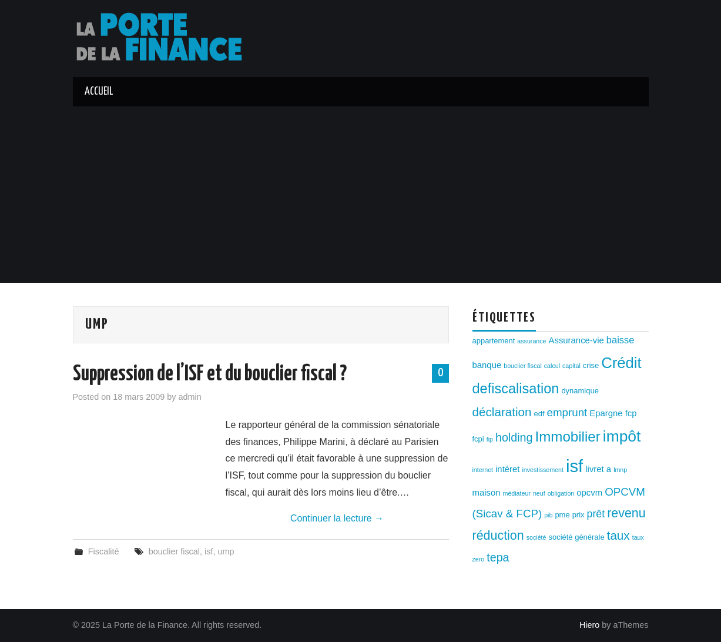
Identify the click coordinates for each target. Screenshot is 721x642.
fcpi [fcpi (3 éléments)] (478, 438)
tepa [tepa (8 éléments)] (498, 557)
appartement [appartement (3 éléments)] (493, 340)
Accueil (99, 91)
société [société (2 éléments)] (536, 537)
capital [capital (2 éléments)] (571, 365)
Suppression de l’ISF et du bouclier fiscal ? (210, 374)
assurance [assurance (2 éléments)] (531, 341)
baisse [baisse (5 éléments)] (620, 340)
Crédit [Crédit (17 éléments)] (621, 363)
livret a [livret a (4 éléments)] (598, 469)
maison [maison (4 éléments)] (486, 492)
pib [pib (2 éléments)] (548, 515)
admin (190, 397)
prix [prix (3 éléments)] (578, 514)
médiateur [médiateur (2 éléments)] (517, 493)
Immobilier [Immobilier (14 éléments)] (568, 436)
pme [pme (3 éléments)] (562, 514)
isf (208, 551)
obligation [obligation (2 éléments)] (561, 493)
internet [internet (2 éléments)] (483, 469)
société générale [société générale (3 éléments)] (576, 537)
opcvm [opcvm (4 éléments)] (589, 492)
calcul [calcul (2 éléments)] (552, 365)
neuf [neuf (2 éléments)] (539, 493)
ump (225, 551)
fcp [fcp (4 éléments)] (631, 413)
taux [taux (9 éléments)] (618, 535)
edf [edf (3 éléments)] (539, 413)
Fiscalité (103, 551)
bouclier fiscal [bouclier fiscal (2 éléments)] (523, 365)
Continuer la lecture (337, 518)
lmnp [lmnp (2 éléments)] (620, 469)
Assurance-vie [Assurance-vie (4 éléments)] (576, 340)
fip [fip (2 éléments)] (490, 439)
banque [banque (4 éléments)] (487, 365)
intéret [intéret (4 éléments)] (507, 469)
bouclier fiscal (174, 551)
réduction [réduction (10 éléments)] (498, 536)
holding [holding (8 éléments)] (514, 437)
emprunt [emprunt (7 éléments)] (567, 412)
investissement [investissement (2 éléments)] (542, 469)
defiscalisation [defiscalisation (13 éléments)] (515, 388)
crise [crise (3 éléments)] (591, 365)
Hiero (589, 625)
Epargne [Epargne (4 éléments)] (605, 413)
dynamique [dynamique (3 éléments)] (579, 390)
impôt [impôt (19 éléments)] (622, 436)
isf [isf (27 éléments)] (574, 466)
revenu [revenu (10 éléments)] (626, 513)
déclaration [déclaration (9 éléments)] (502, 412)
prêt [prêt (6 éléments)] (596, 514)
